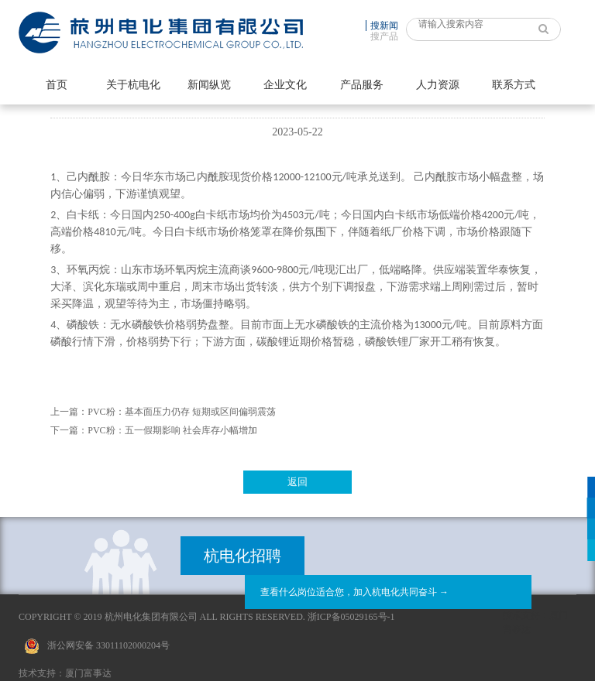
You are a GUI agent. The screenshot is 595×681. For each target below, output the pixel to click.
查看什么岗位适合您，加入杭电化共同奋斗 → (354, 592)
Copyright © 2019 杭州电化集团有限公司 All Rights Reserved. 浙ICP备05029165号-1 (207, 616)
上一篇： (69, 411)
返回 (297, 482)
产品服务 (361, 85)
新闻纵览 (209, 85)
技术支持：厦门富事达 (65, 673)
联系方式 (513, 85)
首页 (56, 85)
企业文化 (285, 85)
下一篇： (69, 430)
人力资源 (437, 85)
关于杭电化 (133, 85)
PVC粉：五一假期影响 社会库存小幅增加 (172, 430)
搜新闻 (384, 25)
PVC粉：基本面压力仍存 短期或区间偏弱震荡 (181, 411)
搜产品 (384, 36)
